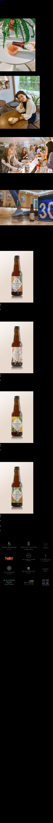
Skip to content (2, 0)
